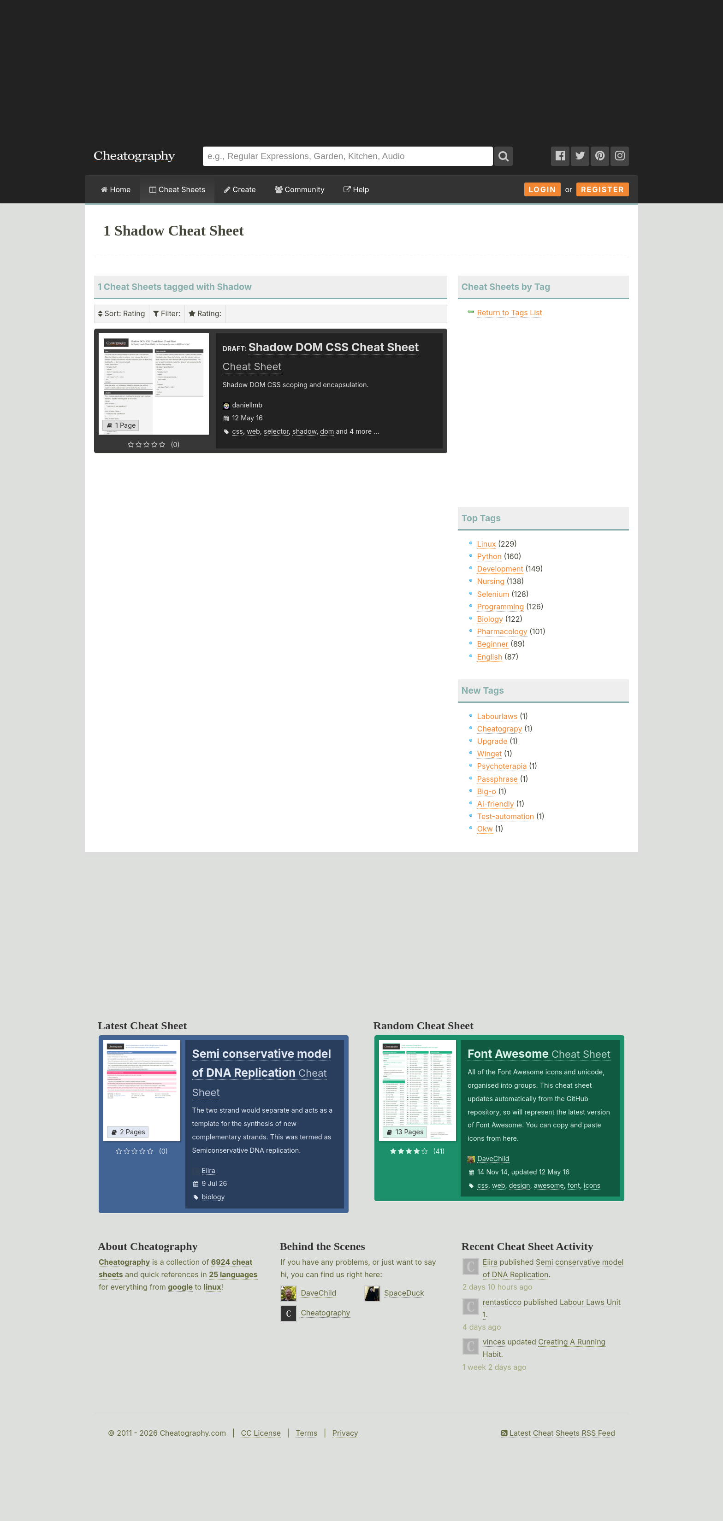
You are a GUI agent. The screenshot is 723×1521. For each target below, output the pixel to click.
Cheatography (124, 1262)
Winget (489, 753)
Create (240, 189)
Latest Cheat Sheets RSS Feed (558, 1433)
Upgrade (492, 741)
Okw (485, 828)
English (490, 656)
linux (212, 1286)
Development (500, 568)
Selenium (493, 594)
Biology (490, 619)
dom (327, 431)
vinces (494, 1341)
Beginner (493, 643)
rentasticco (502, 1302)
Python (489, 556)
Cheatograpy (499, 728)
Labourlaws (497, 716)
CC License (261, 1433)
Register (602, 189)
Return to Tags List (509, 312)
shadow (304, 431)
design (519, 1185)
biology (213, 1197)
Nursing (490, 581)
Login (543, 189)
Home (115, 189)
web (253, 431)
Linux (486, 543)
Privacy (345, 1433)
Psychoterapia (502, 766)
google (180, 1286)
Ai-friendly (495, 803)
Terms (306, 1433)
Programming (500, 606)
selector (276, 431)
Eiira (208, 1170)
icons (592, 1185)
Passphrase (497, 779)
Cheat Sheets (177, 189)
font (574, 1185)
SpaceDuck (404, 1292)
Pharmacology (502, 631)
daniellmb (247, 405)
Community (300, 189)
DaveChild (493, 1158)
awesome (549, 1185)
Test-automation (505, 816)
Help (356, 189)
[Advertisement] (361, 68)
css (237, 431)
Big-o (486, 791)
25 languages (233, 1274)
